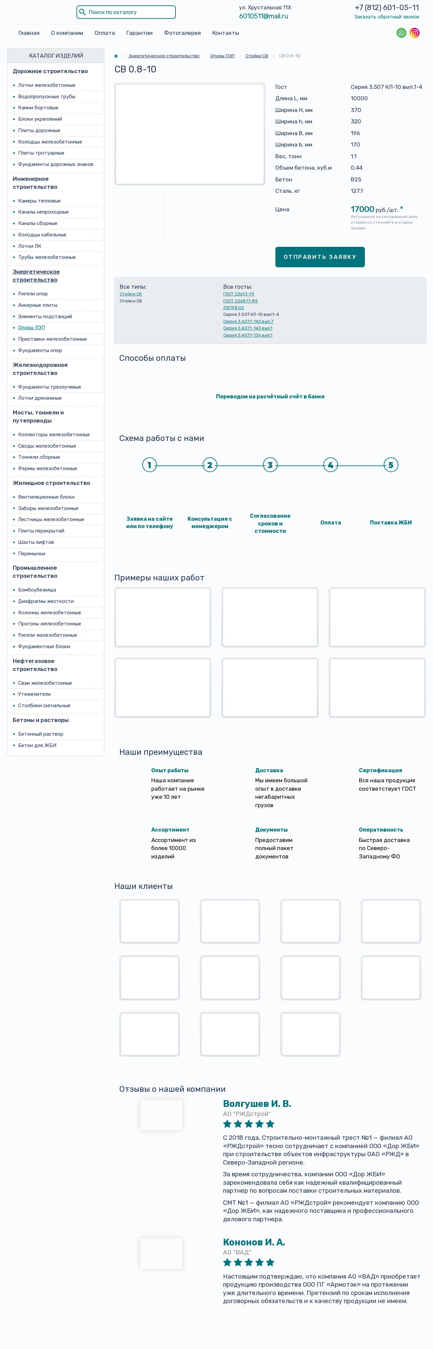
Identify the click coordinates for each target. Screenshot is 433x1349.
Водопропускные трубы (46, 97)
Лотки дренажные (40, 398)
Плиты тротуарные (41, 153)
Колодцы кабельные (42, 235)
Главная (29, 33)
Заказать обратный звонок (387, 17)
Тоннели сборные (39, 457)
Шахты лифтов (36, 542)
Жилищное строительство (51, 483)
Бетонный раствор (40, 734)
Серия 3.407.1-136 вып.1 (248, 335)
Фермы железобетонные (47, 468)
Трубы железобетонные (47, 258)
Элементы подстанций (45, 317)
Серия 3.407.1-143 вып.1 (248, 328)
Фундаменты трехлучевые (49, 387)
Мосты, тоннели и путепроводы (38, 416)
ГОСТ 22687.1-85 (240, 300)
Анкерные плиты (37, 305)
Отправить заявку (320, 257)
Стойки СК (131, 293)
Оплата (105, 33)
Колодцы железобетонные (50, 142)
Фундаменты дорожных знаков (55, 164)
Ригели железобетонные (47, 635)
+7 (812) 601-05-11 (387, 7)
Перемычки (31, 554)
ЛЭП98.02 (233, 307)
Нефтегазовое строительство (35, 665)
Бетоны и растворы (41, 720)
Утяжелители (34, 694)
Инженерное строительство (35, 182)
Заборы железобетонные (48, 508)
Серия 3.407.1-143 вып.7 (248, 321)
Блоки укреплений (40, 119)
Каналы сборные (37, 223)
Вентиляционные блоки (46, 497)
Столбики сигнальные (44, 705)
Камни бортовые (38, 108)
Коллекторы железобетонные (54, 435)
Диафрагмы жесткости (46, 601)
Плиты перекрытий (41, 531)
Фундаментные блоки (44, 646)
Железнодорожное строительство (40, 368)
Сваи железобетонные (45, 683)
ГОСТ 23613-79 (239, 293)
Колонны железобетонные (49, 613)
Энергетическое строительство (36, 275)
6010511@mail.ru (263, 16)
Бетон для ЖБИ (37, 745)
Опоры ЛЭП (31, 328)
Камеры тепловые (39, 201)
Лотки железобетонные (46, 85)
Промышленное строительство (35, 571)
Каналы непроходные (43, 212)
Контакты (225, 33)
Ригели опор (33, 294)
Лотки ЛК (29, 246)
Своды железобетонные (47, 446)
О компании (67, 33)
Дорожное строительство (50, 71)
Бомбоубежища (37, 590)
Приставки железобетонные (52, 339)
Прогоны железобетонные (49, 624)
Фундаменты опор (40, 350)
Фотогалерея (182, 33)
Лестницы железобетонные (51, 519)
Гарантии (139, 33)
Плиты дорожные (39, 130)
